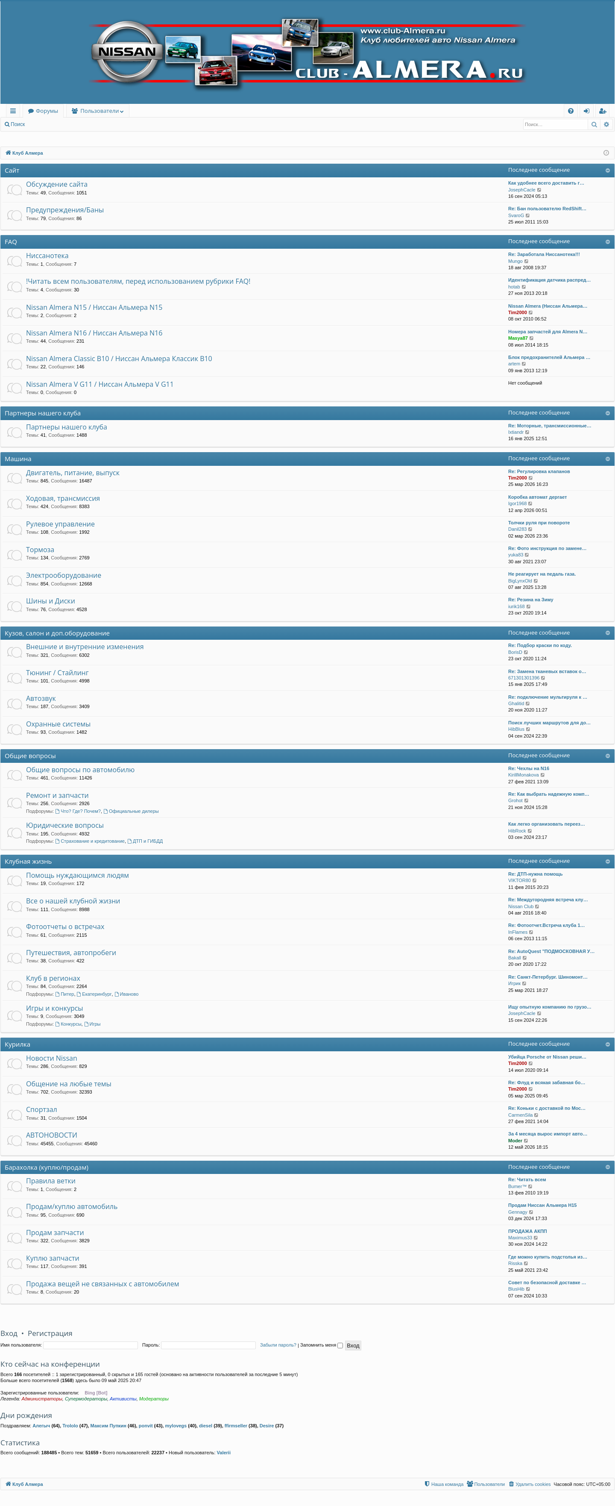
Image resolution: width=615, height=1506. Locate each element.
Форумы (47, 111)
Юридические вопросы (65, 825)
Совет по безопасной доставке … (547, 1282)
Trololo (70, 1425)
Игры (92, 1024)
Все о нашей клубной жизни (73, 901)
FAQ (11, 241)
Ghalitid (516, 703)
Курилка (17, 1044)
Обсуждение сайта (57, 184)
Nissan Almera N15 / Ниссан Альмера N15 (94, 307)
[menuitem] (570, 111)
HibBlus (516, 729)
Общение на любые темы (68, 1083)
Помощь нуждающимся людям (77, 875)
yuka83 (515, 554)
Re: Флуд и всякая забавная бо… (546, 1082)
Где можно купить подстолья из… (547, 1256)
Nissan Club (520, 906)
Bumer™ (517, 1186)
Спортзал (41, 1109)
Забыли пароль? (278, 1344)
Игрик (514, 983)
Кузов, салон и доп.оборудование (57, 633)
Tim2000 (517, 312)
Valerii (224, 1452)
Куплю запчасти (52, 1258)
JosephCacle (522, 189)
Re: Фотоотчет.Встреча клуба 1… (546, 925)
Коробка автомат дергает (537, 497)
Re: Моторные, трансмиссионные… (550, 425)
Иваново (126, 994)
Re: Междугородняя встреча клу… (548, 899)
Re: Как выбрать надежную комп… (548, 794)
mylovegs (176, 1425)
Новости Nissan (51, 1058)
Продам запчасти (55, 1232)
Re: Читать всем (527, 1179)
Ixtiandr (516, 432)
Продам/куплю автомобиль (71, 1206)
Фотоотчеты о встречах (65, 926)
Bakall (514, 957)
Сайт (12, 170)
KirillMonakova (523, 774)
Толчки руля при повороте (539, 522)
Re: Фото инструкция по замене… (547, 548)
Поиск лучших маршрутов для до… (549, 722)
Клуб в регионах (53, 978)
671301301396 (523, 677)
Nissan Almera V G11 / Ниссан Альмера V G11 (100, 384)
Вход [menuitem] (588, 112)
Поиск (18, 124)
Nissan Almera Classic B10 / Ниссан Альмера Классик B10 (119, 358)
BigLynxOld (520, 580)
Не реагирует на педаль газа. (542, 574)
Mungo (515, 261)
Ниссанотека (47, 255)
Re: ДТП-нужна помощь (535, 874)
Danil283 (517, 529)
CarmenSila (520, 1115)
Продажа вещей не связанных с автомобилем (102, 1283)
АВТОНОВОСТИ (51, 1135)
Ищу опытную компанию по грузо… (550, 1006)
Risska (515, 1263)
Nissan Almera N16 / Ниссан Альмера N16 (94, 333)
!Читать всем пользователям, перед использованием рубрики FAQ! (138, 281)
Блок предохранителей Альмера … (549, 357)
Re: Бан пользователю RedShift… (547, 208)
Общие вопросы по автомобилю (80, 769)
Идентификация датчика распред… (549, 279)
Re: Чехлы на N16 (528, 768)
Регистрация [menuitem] (604, 112)
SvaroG (516, 215)
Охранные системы (58, 724)
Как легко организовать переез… (546, 824)
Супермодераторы (86, 1398)
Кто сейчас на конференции (50, 1364)
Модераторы (154, 1398)
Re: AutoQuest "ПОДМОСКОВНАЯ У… (551, 951)
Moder (515, 1140)
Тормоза (40, 549)
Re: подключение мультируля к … (547, 697)
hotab (514, 286)
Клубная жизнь (28, 861)
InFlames (517, 932)
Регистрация (76, 124)
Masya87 (518, 338)
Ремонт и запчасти (57, 795)
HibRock (517, 830)
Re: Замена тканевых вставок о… (547, 671)
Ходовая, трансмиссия (63, 498)
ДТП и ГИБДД (145, 841)
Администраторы (41, 1398)
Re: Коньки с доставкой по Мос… (547, 1108)
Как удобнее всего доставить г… (546, 182)
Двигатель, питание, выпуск (73, 472)
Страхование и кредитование (90, 841)
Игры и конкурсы (54, 1008)
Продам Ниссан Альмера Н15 (542, 1205)
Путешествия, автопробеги (71, 952)
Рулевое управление (60, 524)
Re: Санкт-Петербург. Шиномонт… (548, 976)
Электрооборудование (63, 575)
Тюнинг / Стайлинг (57, 672)
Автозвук (41, 698)
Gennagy (517, 1212)
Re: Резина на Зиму (531, 599)
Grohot (515, 800)
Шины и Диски (50, 601)
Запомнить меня (321, 1344)
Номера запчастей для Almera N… (547, 331)
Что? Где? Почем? (78, 811)
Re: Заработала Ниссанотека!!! (544, 254)
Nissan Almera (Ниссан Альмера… (547, 306)
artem (514, 363)
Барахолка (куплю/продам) (46, 1167)
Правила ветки (51, 1180)
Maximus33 (520, 1237)
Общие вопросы (30, 755)
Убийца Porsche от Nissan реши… (547, 1056)
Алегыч (41, 1425)
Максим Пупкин (108, 1425)
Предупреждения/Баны (65, 210)
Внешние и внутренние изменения (85, 646)
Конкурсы (68, 1024)
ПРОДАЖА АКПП (527, 1231)
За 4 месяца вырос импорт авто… (548, 1133)
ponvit (146, 1425)
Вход (43, 124)
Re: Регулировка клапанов (539, 471)
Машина (18, 458)
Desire (267, 1425)
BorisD (515, 652)
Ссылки (15, 112)
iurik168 (516, 606)
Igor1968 (517, 503)
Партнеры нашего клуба (43, 413)
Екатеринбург (94, 994)
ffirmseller (236, 1425)
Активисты (123, 1398)
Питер (64, 994)
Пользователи (99, 111)
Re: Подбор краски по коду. (540, 645)
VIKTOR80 (519, 880)
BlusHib (516, 1288)
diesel (205, 1425)
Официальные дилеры (131, 811)
